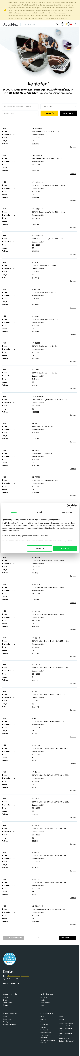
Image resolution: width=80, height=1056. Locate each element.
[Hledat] (57, 23)
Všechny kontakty (9, 983)
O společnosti (47, 1014)
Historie (43, 1019)
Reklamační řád (64, 1038)
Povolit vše (65, 548)
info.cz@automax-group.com (18, 976)
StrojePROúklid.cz (9, 1024)
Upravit (40, 548)
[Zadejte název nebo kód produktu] (20, 106)
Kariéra (61, 1019)
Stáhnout (73, 147)
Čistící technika (10, 1014)
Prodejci (43, 1022)
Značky (5, 1000)
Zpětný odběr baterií (66, 1041)
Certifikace (44, 1024)
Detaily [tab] (40, 512)
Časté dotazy (7, 1003)
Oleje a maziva (10, 995)
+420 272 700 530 (14, 978)
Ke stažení (44, 1030)
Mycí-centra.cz (46, 1032)
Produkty (6, 997)
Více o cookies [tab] (66, 512)
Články (5, 1005)
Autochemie (47, 995)
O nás (43, 1016)
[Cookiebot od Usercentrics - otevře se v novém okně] (68, 506)
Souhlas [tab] (14, 512)
